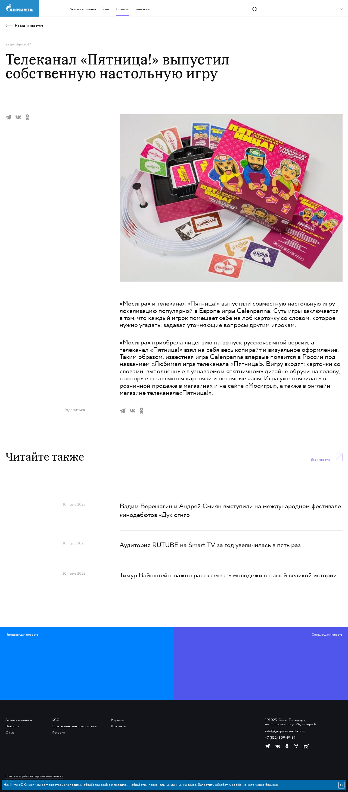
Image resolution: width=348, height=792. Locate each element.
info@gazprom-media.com (285, 731)
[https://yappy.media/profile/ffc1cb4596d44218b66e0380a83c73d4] (296, 746)
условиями (74, 785)
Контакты (142, 9)
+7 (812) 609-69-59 (280, 737)
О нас (105, 9)
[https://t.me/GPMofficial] (267, 746)
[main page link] (19, 7)
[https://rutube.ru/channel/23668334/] (306, 746)
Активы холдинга (83, 9)
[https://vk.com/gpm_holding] (277, 746)
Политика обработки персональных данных (34, 776)
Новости (122, 9)
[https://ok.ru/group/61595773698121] (286, 746)
